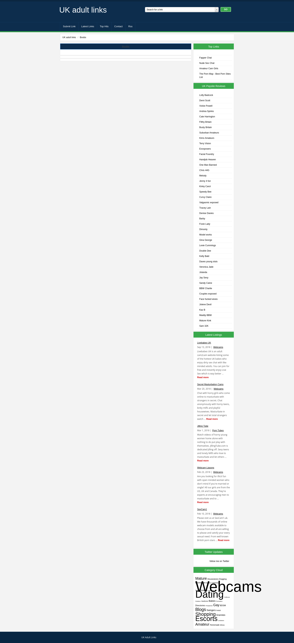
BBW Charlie (205, 288)
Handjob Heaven (207, 159)
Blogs (200, 609)
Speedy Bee (205, 191)
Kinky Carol (205, 186)
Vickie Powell (205, 106)
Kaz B (202, 310)
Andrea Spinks (206, 111)
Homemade (215, 625)
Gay (216, 605)
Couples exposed (208, 293)
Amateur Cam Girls (208, 68)
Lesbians (221, 620)
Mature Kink (205, 320)
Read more (203, 377)
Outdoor (198, 601)
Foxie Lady (204, 224)
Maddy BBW (205, 315)
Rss (130, 26)
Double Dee (205, 251)
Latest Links (87, 26)
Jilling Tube (202, 426)
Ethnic (222, 625)
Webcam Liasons (205, 467)
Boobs (83, 37)
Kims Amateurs (206, 138)
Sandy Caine (205, 283)
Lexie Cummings (207, 245)
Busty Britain (205, 127)
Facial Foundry (206, 154)
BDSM (223, 605)
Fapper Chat (205, 57)
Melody (203, 175)
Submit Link (69, 26)
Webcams (218, 347)
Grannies (220, 615)
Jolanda (203, 272)
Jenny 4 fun (205, 181)
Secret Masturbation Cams (210, 384)
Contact (118, 26)
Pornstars (219, 601)
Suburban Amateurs (209, 132)
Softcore (227, 597)
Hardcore (204, 601)
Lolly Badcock (206, 95)
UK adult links (83, 10)
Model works (205, 234)
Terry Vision (205, 143)
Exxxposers (205, 149)
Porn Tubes (218, 430)
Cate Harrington (207, 116)
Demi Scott (204, 100)
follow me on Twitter (219, 561)
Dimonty (203, 229)
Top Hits (104, 26)
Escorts (206, 618)
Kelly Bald (204, 256)
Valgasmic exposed (208, 202)
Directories (200, 605)
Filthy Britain (205, 122)
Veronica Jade (206, 267)
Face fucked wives (208, 299)
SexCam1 (202, 509)
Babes (212, 601)
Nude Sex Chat (206, 63)
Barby (202, 218)
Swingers (211, 610)
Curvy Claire (205, 197)
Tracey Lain (205, 208)
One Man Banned (208, 165)
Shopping (205, 614)
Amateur (202, 624)
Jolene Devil (205, 304)
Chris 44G (204, 170)
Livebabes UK (204, 342)
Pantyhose (209, 606)
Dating (209, 594)
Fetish (218, 610)
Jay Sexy (203, 277)
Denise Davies (206, 213)
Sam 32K (203, 326)
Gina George (205, 240)
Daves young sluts (208, 261)
